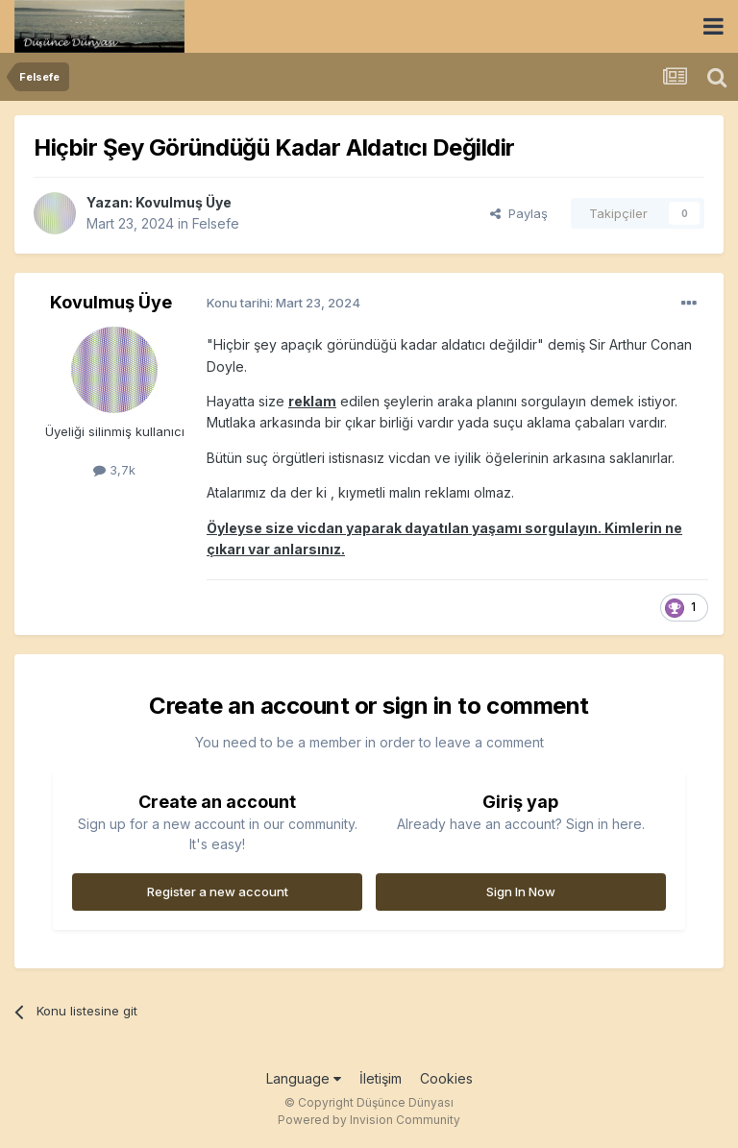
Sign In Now (520, 891)
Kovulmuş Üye (183, 202)
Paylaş (519, 213)
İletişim (380, 1078)
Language (303, 1078)
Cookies (446, 1078)
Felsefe (215, 223)
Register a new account (217, 891)
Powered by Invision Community (369, 1119)
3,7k (114, 469)
